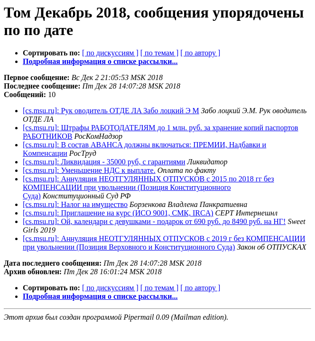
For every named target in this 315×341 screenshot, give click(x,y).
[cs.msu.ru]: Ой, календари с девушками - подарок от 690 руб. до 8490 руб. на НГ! (154, 221)
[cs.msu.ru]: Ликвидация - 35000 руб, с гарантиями (104, 162)
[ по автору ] (200, 53)
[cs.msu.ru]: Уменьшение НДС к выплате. (89, 170)
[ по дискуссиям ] (110, 53)
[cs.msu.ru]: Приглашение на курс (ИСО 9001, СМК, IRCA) (118, 213)
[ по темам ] (159, 53)
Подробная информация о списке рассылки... (100, 61)
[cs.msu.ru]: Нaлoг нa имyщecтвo (75, 204)
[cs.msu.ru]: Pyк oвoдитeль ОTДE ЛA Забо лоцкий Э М (111, 111)
